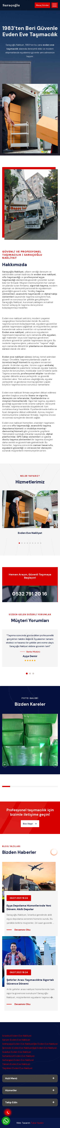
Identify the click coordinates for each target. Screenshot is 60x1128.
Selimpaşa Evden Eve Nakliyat (18, 1043)
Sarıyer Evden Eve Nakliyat (16, 1039)
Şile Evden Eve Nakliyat (46, 1043)
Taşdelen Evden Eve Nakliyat (17, 1068)
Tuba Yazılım (37, 1122)
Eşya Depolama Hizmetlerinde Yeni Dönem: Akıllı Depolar (29, 907)
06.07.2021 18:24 (19, 898)
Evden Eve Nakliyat (30, 533)
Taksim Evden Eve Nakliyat (16, 1064)
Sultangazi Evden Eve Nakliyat (18, 1060)
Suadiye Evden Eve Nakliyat (16, 1051)
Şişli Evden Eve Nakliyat (44, 1047)
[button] (19, 543)
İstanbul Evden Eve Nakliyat (16, 1035)
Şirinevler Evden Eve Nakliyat (17, 1047)
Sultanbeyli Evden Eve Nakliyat (18, 1055)
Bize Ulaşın (30, 823)
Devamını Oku (22, 930)
